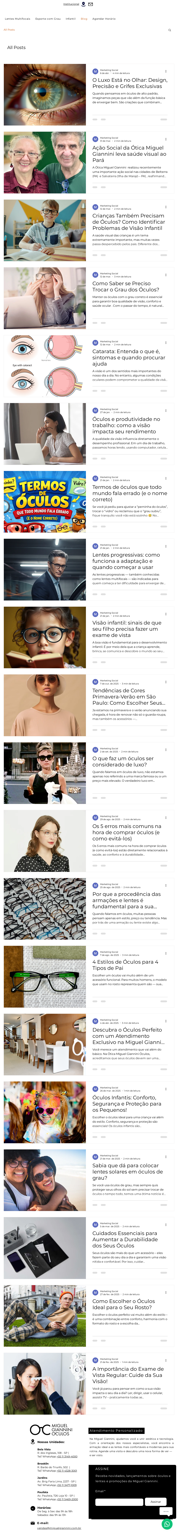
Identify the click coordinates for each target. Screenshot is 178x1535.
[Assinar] (156, 1502)
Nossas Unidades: (50, 1442)
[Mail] (90, 4)
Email (99, 1491)
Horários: (44, 1508)
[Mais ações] (167, 71)
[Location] (83, 4)
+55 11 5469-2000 (67, 1499)
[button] (169, 30)
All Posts (9, 29)
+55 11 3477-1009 (67, 1485)
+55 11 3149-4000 (67, 1456)
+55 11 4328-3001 (67, 1470)
